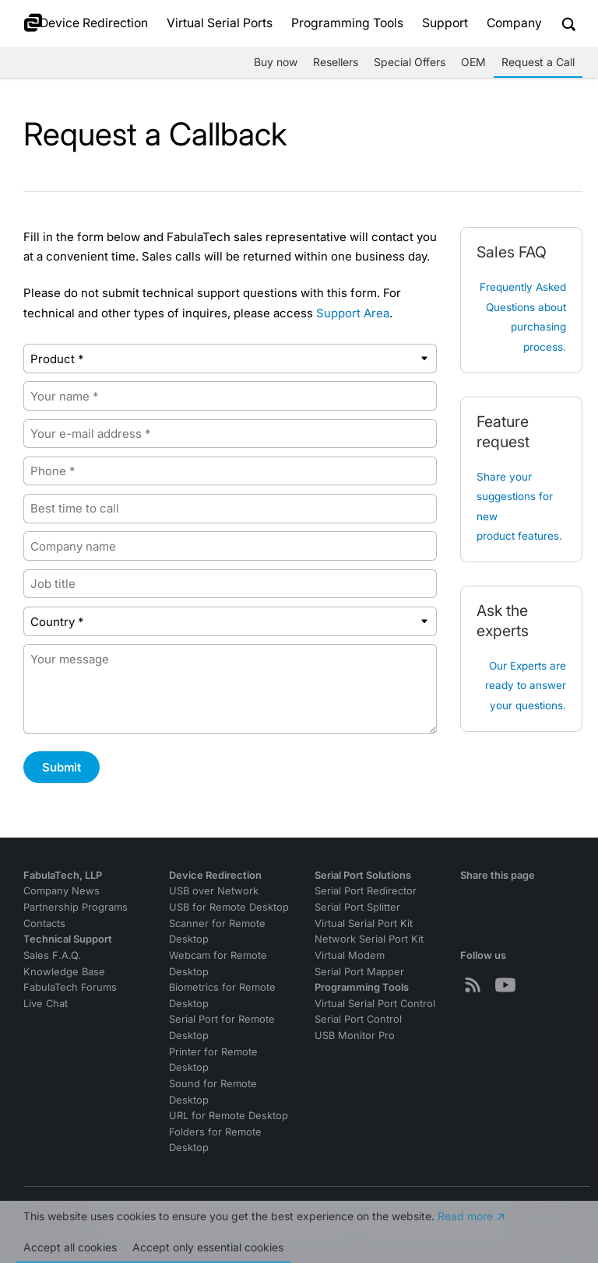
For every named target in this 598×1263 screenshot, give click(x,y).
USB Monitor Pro (355, 1035)
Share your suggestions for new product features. (519, 507)
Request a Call (538, 61)
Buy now (275, 61)
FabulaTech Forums (70, 987)
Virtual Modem (350, 955)
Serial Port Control (358, 1019)
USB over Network (214, 891)
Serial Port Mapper (359, 972)
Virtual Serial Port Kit (364, 923)
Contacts (44, 923)
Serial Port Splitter (357, 907)
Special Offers (409, 61)
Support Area (352, 313)
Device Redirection (94, 23)
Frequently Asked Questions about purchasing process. (523, 317)
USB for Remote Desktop (229, 907)
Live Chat (45, 1003)
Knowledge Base (64, 972)
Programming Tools (347, 23)
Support (445, 23)
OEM (473, 61)
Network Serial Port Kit (369, 939)
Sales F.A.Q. (52, 955)
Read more (465, 1219)
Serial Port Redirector (366, 891)
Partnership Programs (75, 907)
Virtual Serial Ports (220, 23)
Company (514, 23)
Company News (61, 891)
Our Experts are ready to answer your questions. (525, 685)
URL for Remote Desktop (228, 1115)
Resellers (335, 61)
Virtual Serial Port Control (375, 1003)
